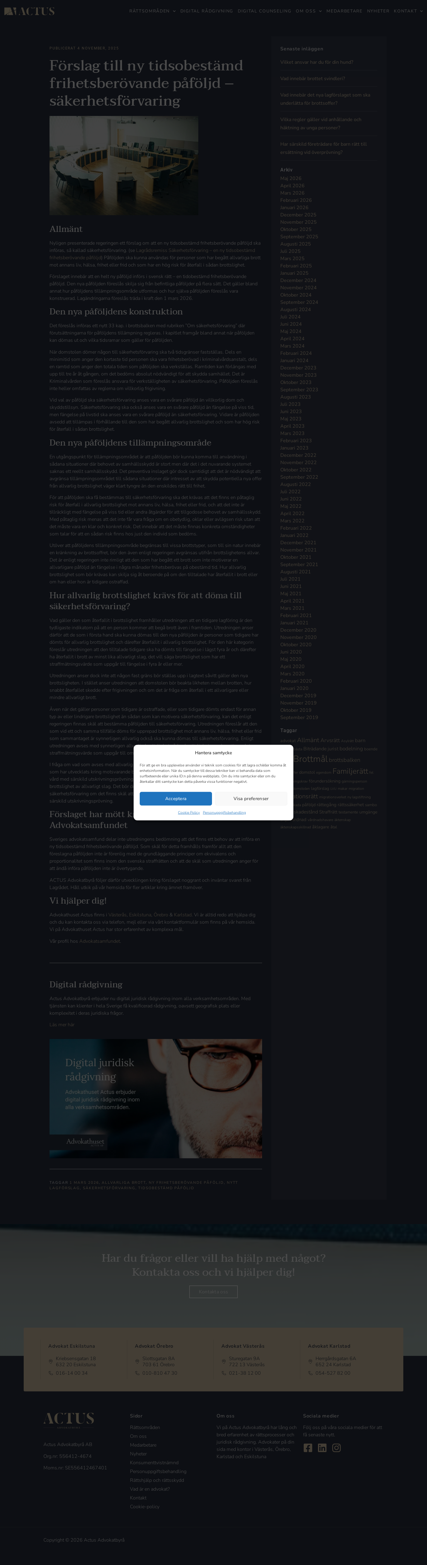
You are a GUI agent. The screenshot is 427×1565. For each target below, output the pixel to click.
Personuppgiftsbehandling (224, 812)
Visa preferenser (251, 799)
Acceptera (176, 799)
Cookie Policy (189, 812)
